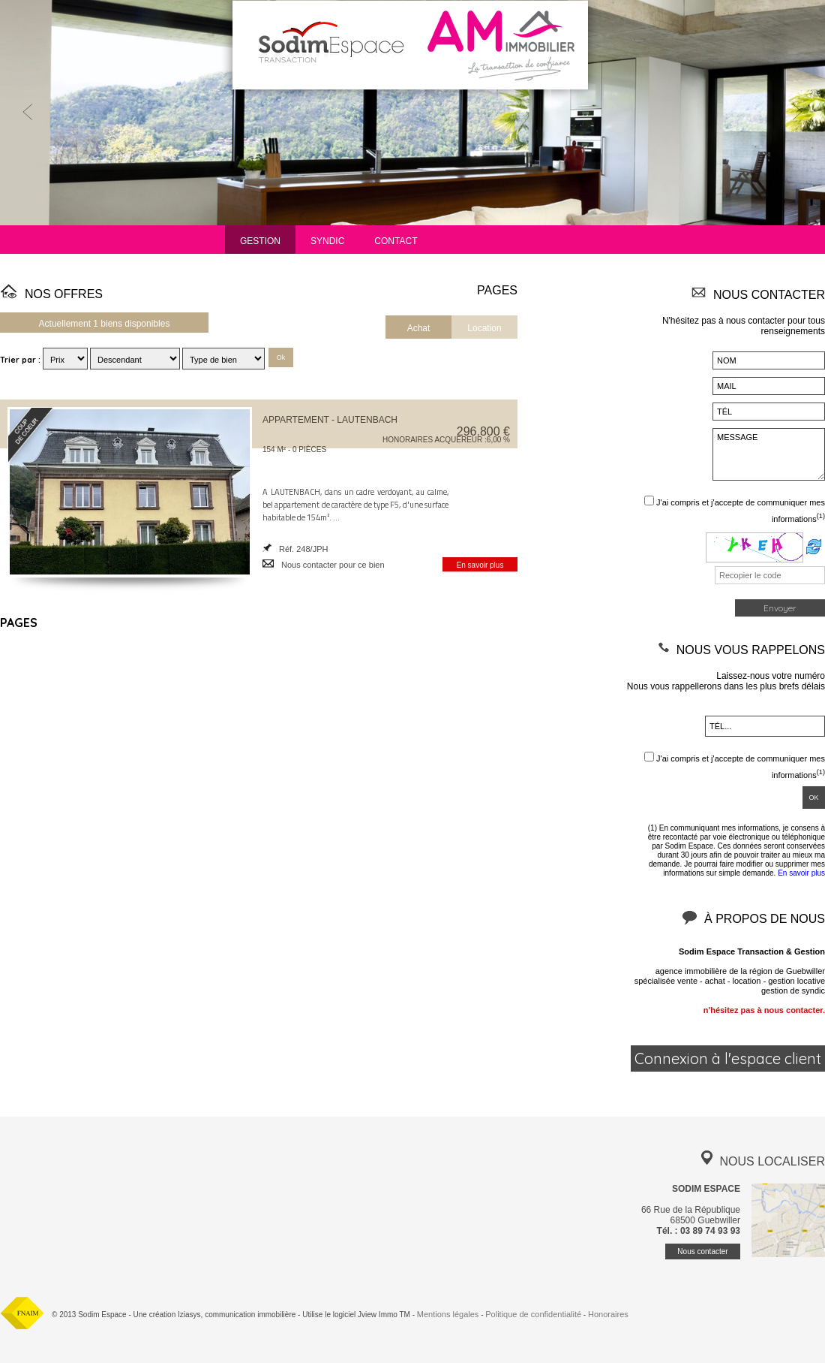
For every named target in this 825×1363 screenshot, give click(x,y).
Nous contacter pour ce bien (333, 564)
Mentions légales (448, 1314)
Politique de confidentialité (533, 1314)
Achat (418, 328)
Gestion (260, 241)
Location (484, 328)
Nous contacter (702, 1251)
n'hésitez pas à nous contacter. (764, 1010)
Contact (395, 241)
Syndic (327, 241)
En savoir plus (480, 565)
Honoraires (608, 1314)
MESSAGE (768, 454)
